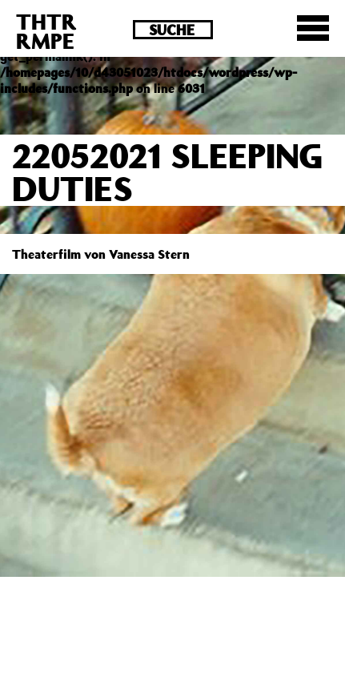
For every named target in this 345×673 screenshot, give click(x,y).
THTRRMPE (46, 30)
